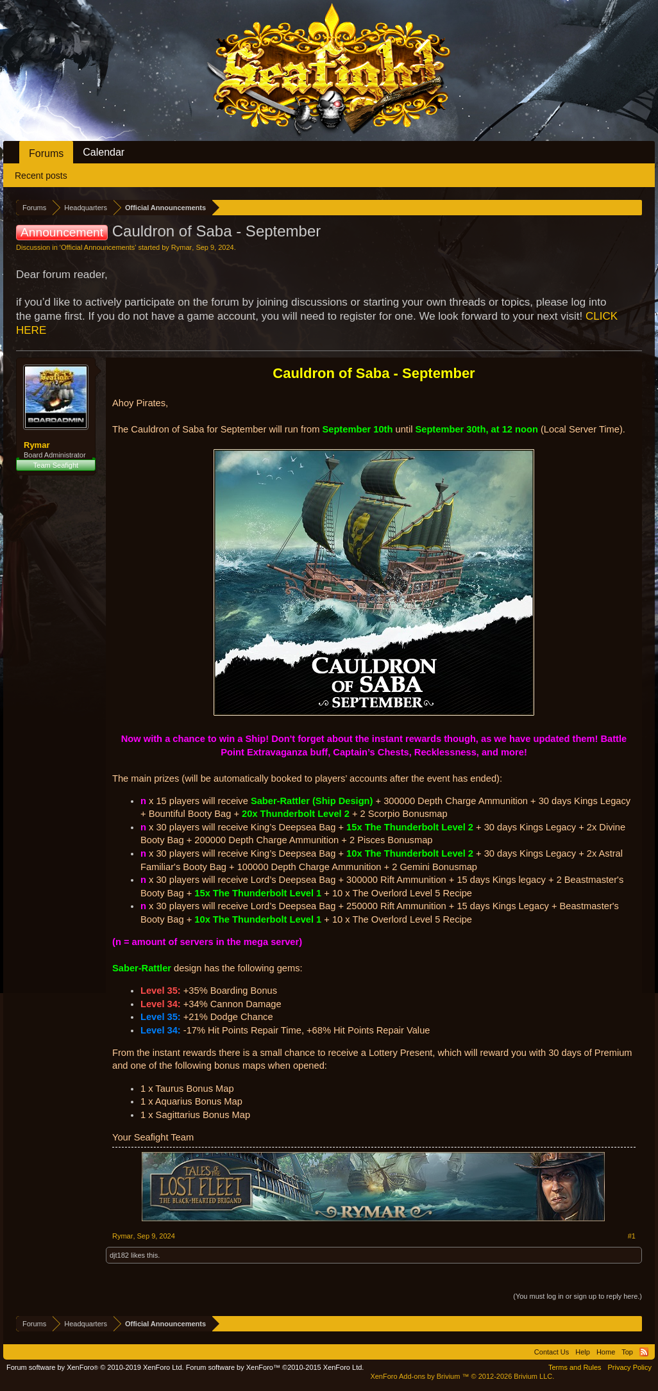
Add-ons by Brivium (462, 1376)
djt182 (119, 1255)
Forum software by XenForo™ (275, 1367)
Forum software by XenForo (95, 1367)
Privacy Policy (630, 1367)
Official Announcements (98, 247)
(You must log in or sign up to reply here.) (577, 1296)
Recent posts (41, 175)
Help (582, 1352)
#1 (632, 1236)
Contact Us (551, 1352)
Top (627, 1352)
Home (605, 1352)
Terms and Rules (575, 1367)
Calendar (103, 152)
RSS (643, 1351)
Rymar (181, 247)
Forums (46, 153)
